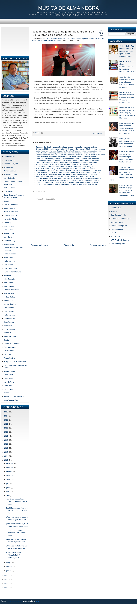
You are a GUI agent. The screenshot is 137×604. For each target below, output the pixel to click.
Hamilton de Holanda (11, 290)
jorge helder (70, 39)
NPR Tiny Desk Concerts (120, 240)
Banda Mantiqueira (11, 212)
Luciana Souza (9, 156)
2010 (6, 584)
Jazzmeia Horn (9, 160)
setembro (10, 475)
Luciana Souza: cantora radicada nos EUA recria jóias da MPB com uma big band (66, 174)
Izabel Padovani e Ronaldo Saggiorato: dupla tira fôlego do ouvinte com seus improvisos (69, 151)
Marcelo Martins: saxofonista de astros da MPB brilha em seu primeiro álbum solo (66, 157)
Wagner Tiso (8, 389)
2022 (6, 424)
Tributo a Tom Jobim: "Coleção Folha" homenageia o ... (14, 554)
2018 (6, 440)
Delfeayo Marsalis (10, 215)
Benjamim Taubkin (10, 336)
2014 (6, 456)
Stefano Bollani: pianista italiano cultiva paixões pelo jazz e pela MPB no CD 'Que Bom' (69, 170)
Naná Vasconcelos (11, 400)
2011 (6, 580)
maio (8, 491)
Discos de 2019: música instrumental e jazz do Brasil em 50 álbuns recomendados (127, 97)
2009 (6, 588)
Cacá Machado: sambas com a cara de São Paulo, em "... (17, 510)
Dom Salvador (9, 191)
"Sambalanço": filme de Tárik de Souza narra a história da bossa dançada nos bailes (67, 161)
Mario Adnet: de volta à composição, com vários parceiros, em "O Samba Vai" (65, 176)
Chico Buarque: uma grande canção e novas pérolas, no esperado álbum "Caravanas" (68, 172)
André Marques (9, 261)
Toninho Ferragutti (10, 241)
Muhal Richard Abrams (12, 272)
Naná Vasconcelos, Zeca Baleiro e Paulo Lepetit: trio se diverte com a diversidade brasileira (70, 155)
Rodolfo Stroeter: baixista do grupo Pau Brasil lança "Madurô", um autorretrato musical (68, 178)
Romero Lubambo (10, 174)
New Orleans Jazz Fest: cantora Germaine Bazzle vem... (16, 501)
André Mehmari (9, 315)
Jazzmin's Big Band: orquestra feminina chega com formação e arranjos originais (66, 147)
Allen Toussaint (9, 279)
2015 (6, 452)
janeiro (9, 571)
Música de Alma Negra (68, 8)
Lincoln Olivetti (9, 329)
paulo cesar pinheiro (96, 39)
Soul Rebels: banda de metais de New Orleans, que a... (16, 532)
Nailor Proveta (9, 378)
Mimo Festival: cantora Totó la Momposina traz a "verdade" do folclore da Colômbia (67, 163)
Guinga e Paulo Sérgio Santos (15, 361)
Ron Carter (8, 326)
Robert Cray (8, 167)
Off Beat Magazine (118, 244)
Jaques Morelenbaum (12, 344)
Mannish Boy (115, 236)
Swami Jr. (7, 333)
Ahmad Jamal (9, 286)
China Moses (9, 226)
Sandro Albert (9, 301)
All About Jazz (116, 208)
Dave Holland (9, 308)
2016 (6, 448)
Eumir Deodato (9, 283)
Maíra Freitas (9, 351)
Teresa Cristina (9, 358)
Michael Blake (9, 233)
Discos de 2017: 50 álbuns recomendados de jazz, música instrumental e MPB (126, 66)
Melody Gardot (9, 371)
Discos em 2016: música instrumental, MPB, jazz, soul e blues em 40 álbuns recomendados (70, 149)
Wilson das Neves (55, 40)
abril (8, 495)
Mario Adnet (8, 375)
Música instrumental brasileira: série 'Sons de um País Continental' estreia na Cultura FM (127, 128)
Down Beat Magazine (119, 226)
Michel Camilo (9, 244)
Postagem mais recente (40, 245)
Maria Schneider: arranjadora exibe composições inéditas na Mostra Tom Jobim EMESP (69, 159)
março (9, 563)
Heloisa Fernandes (11, 205)
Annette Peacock (10, 208)
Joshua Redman (10, 297)
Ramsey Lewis (9, 257)
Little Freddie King (10, 268)
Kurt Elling (7, 223)
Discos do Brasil (117, 222)
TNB (37, 601)
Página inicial (69, 245)
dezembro (10, 463)
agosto (9, 479)
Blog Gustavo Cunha (118, 215)
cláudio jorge (48, 39)
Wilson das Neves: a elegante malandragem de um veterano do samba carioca (63, 33)
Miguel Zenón (9, 275)
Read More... (98, 134)
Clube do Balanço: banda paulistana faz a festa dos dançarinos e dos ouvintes (65, 153)
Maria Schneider (10, 304)
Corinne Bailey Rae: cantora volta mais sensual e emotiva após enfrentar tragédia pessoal (127, 51)
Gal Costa (7, 354)
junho (8, 488)
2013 (6, 460)
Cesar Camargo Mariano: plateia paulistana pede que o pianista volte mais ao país (67, 184)
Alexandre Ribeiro (10, 219)
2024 (6, 416)
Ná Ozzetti (8, 386)
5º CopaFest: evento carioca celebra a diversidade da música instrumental (64, 165)
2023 (6, 420)
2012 (6, 576)
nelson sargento (82, 39)
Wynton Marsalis (10, 171)
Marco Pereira (9, 230)
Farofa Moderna (117, 229)
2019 (6, 436)
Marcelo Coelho (10, 178)
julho (8, 483)
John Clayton (9, 311)
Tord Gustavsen (10, 347)
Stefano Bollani (9, 188)
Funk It (113, 233)
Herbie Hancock (10, 254)
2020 (6, 432)
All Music (114, 211)
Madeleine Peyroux (11, 164)
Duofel (6, 201)
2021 (6, 428)
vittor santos (42, 40)
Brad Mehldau (9, 293)
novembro (10, 467)
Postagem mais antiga (98, 245)
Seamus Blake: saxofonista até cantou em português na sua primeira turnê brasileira (67, 180)
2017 (6, 444)
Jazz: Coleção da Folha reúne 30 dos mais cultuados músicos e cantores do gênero (126, 82)
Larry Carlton (8, 237)
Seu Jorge (7, 340)
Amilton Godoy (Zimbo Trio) (14, 396)
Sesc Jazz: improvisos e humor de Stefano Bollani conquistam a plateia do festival (67, 182)
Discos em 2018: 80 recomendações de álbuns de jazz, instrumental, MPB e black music (127, 113)
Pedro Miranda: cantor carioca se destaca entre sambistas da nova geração (64, 167)
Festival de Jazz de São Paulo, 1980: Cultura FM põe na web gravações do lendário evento (126, 157)
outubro (9, 471)
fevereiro (9, 567)
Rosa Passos (9, 322)
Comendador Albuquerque (120, 218)
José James (8, 265)
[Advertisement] (15, 40)
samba (34, 40)
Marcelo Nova (9, 382)
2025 (6, 412)
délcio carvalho (59, 39)
